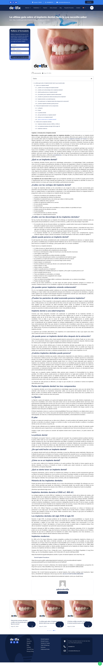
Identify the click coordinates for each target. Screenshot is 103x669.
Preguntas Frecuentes (69, 7)
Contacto (78, 7)
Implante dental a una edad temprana (46, 99)
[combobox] (13, 49)
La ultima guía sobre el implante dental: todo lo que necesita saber (49, 83)
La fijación (40, 108)
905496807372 (71, 646)
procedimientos (57, 155)
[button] (91, 78)
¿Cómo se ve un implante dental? (45, 117)
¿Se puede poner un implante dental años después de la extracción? (53, 101)
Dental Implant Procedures (41, 557)
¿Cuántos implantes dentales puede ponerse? (48, 103)
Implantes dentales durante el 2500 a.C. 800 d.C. (49, 124)
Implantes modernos (42, 128)
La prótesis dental (42, 112)
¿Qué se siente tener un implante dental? (47, 119)
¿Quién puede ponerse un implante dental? (47, 92)
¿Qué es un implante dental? (42, 85)
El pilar (39, 110)
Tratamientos (37, 8)
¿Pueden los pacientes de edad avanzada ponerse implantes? (52, 96)
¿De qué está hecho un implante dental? (47, 115)
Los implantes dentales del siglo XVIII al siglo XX (49, 126)
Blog (61, 7)
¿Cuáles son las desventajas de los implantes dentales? (50, 90)
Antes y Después (53, 7)
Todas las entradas (62, 592)
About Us (28, 8)
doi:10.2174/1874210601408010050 (73, 574)
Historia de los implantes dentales (44, 121)
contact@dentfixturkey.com (74, 650)
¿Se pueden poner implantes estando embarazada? (49, 94)
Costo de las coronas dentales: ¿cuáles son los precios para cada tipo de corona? (20, 622)
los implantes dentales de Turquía (77, 138)
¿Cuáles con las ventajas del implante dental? (48, 87)
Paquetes (45, 7)
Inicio (10, 20)
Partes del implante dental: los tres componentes (47, 105)
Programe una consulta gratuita (20, 57)
